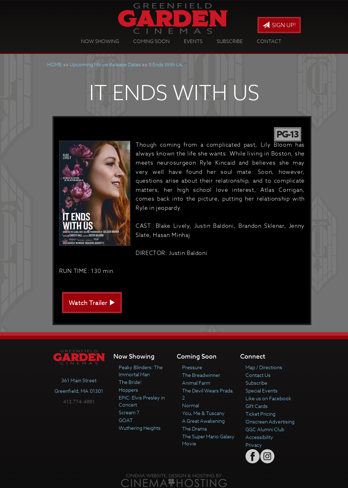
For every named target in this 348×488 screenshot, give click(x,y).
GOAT (126, 420)
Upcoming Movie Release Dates (105, 64)
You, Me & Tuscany (203, 413)
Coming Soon (151, 41)
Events (193, 41)
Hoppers (128, 389)
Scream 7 (129, 412)
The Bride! (130, 382)
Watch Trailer (92, 303)
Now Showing (100, 41)
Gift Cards (257, 406)
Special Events (262, 390)
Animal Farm (196, 382)
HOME (54, 64)
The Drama (194, 428)
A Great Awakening (203, 420)
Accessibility (259, 437)
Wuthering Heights (140, 428)
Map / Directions (264, 367)
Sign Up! (279, 25)
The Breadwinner (201, 375)
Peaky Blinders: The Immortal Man (141, 371)
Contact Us (258, 375)
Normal (190, 405)
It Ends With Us (165, 64)
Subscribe (230, 41)
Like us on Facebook (268, 398)
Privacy (254, 444)
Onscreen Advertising (270, 421)
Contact (269, 41)
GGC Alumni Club (265, 429)
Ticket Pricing (260, 413)
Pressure (192, 367)
